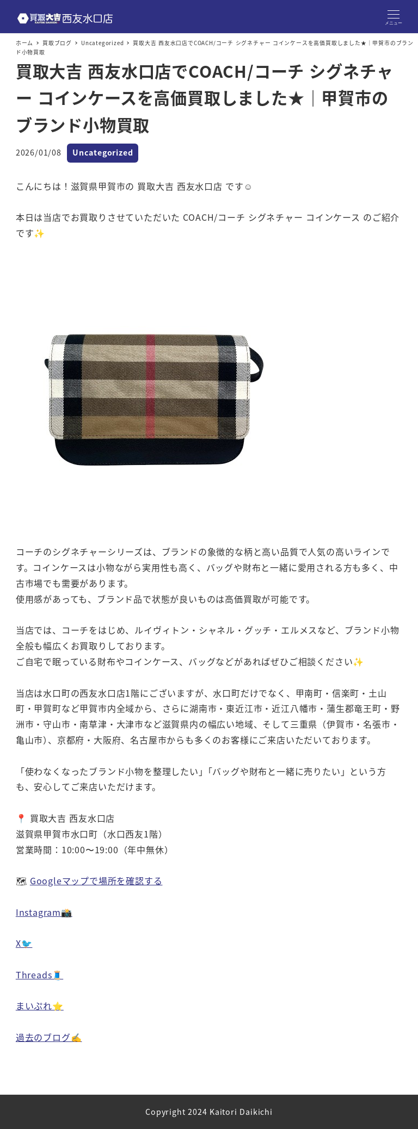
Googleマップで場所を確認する (96, 880)
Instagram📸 (44, 912)
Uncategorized (102, 152)
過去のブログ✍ (49, 1037)
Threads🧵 (39, 974)
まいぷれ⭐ (40, 1005)
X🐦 (24, 943)
